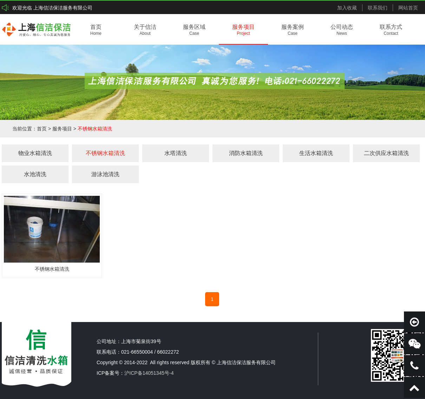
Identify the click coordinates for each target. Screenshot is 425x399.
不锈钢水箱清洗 (95, 128)
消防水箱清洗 (246, 153)
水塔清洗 (175, 153)
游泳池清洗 (105, 174)
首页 (42, 128)
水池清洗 (35, 174)
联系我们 (377, 8)
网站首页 (408, 8)
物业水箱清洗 (35, 153)
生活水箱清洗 (316, 153)
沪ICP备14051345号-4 (149, 373)
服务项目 (62, 128)
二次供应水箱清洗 (386, 153)
